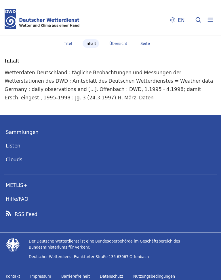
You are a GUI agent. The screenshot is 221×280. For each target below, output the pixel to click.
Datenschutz (111, 276)
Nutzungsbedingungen (154, 276)
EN (181, 20)
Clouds (14, 159)
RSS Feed (26, 214)
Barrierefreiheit (75, 276)
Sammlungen (22, 132)
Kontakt (13, 276)
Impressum (40, 276)
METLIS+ (16, 185)
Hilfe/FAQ (17, 199)
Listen (13, 145)
